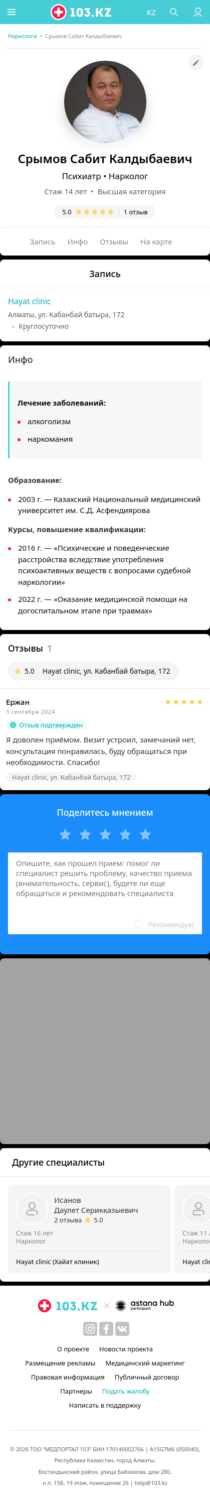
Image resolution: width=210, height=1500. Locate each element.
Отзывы (114, 241)
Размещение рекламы (60, 1362)
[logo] (83, 12)
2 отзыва (68, 1219)
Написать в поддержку (105, 1405)
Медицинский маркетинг (145, 1362)
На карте (156, 241)
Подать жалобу (126, 1391)
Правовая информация (68, 1377)
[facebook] (106, 1329)
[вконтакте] (122, 1329)
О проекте (73, 1348)
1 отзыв (136, 211)
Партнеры (76, 1391)
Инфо (78, 241)
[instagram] (90, 1329)
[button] (13, 12)
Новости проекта (126, 1348)
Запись (43, 241)
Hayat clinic (29, 301)
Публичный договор (147, 1377)
